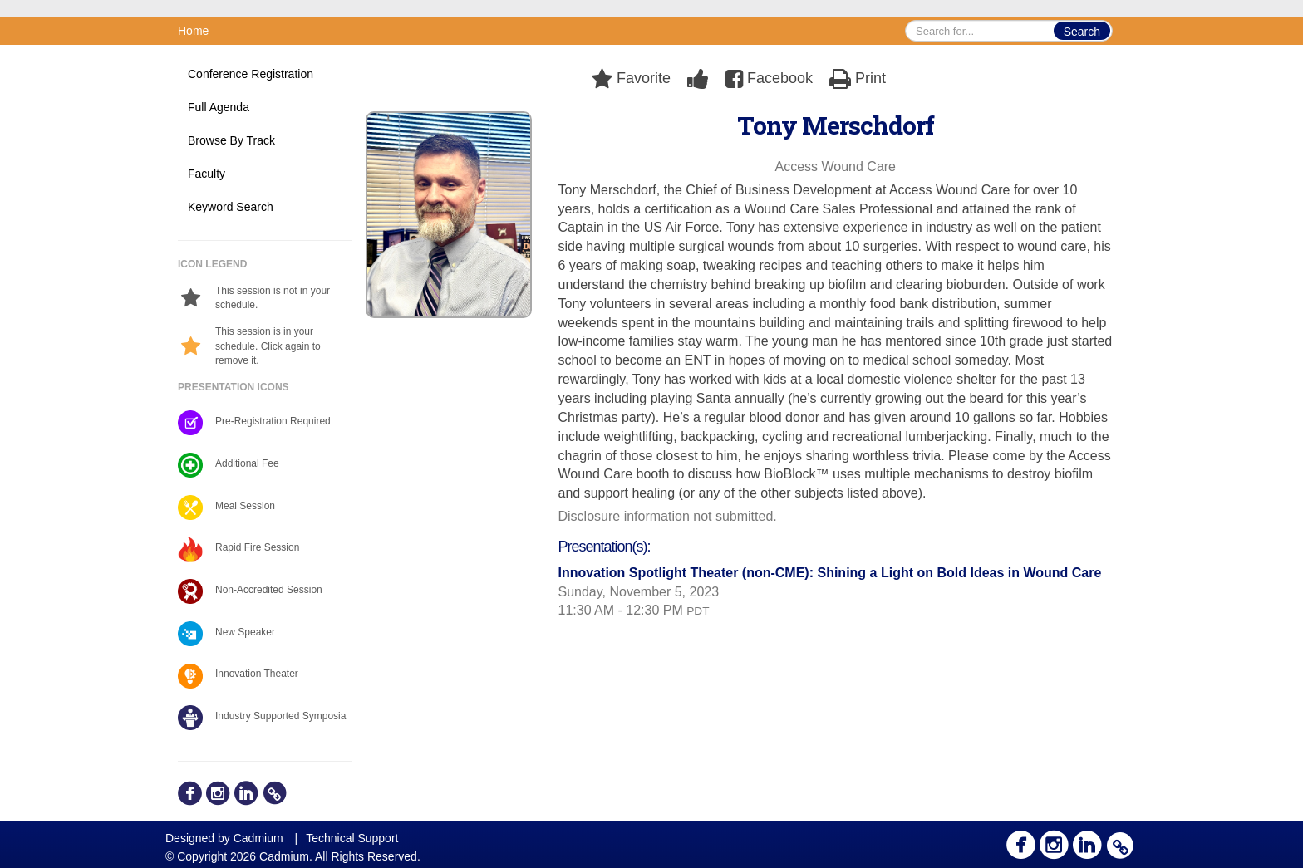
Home (193, 30)
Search (1082, 31)
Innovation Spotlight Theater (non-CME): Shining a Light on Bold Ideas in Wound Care (830, 573)
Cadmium (258, 838)
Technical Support (352, 838)
